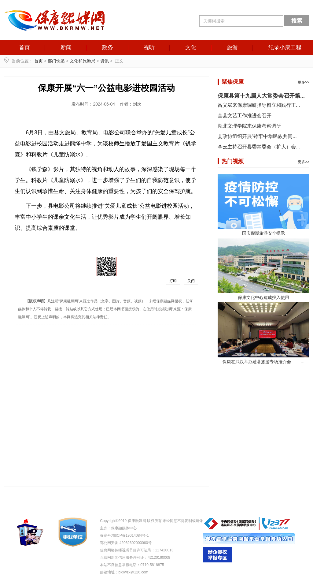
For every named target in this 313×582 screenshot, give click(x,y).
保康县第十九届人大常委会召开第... (261, 96)
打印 (173, 281)
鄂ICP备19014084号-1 (130, 535)
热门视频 (233, 161)
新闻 (66, 47)
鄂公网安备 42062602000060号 (126, 543)
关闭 (191, 281)
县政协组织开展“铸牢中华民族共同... (257, 136)
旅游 (232, 47)
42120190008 (159, 557)
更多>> (303, 82)
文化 (190, 47)
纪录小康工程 (284, 47)
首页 (24, 47)
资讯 (104, 60)
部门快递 (56, 60)
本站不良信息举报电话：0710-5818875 (132, 565)
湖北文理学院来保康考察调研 (249, 126)
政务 (107, 47)
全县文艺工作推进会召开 (244, 115)
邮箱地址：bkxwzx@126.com (124, 572)
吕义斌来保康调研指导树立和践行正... (259, 105)
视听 (149, 47)
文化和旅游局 (82, 60)
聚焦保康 (233, 82)
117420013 (164, 550)
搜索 (296, 21)
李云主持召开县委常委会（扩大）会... (259, 146)
